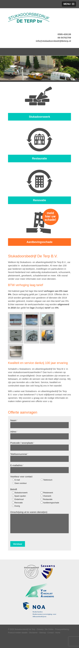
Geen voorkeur (21, 483)
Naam (13, 420)
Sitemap (42, 633)
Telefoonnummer (19, 454)
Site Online (48, 629)
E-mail (17, 480)
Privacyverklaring (62, 629)
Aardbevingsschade (51, 503)
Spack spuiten (20, 496)
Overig (17, 506)
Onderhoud (19, 499)
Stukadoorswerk (21, 493)
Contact (51, 633)
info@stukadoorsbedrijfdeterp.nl (53, 41)
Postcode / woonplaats (22, 443)
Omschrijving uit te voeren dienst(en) (28, 512)
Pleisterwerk (48, 493)
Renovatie (19, 503)
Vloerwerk (47, 496)
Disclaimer (33, 633)
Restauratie (47, 499)
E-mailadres (16, 465)
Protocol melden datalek (18, 633)
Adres (13, 431)
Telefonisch (47, 480)
